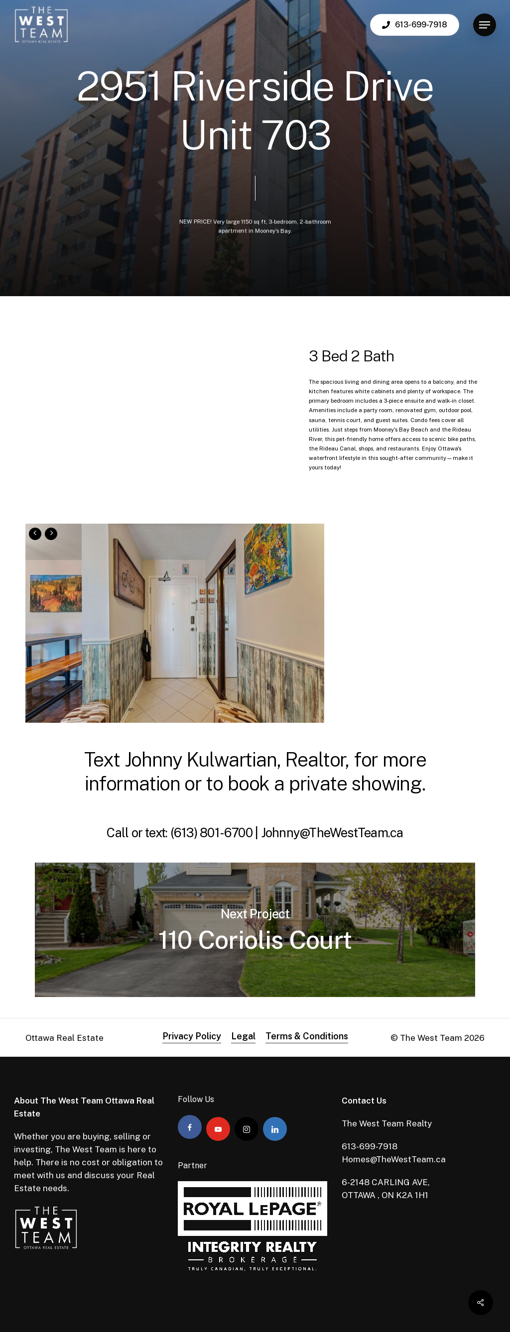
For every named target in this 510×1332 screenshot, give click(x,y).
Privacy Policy (191, 1036)
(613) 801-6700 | (215, 832)
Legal (243, 1036)
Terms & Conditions (306, 1036)
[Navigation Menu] (484, 25)
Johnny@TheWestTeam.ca (332, 832)
